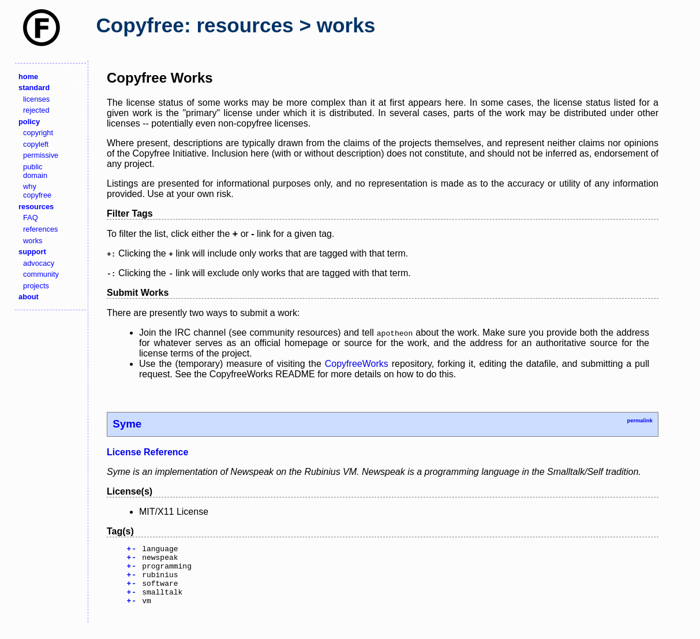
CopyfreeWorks (356, 364)
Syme (127, 424)
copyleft (35, 144)
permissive (40, 155)
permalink (639, 420)
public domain (35, 171)
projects (36, 285)
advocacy (38, 263)
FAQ (30, 217)
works (32, 240)
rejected (36, 110)
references (40, 229)
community (41, 274)
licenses (36, 99)
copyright (38, 132)
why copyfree (37, 190)
